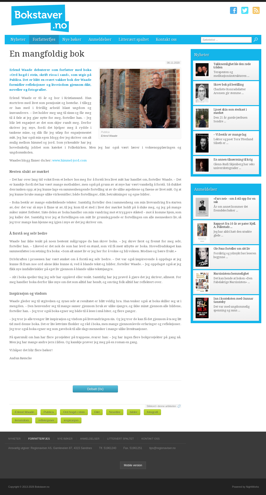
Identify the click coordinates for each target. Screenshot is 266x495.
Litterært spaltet (134, 39)
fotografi (152, 412)
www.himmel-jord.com (69, 160)
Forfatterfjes (44, 39)
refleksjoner (46, 420)
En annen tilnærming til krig (233, 159)
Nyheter (18, 39)
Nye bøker (71, 39)
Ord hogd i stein (74, 412)
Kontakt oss (166, 39)
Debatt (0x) (95, 389)
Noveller (115, 412)
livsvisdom (22, 420)
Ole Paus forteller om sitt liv (232, 248)
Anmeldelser (100, 39)
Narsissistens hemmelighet (231, 273)
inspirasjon (71, 420)
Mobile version (133, 465)
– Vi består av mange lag (230, 134)
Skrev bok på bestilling (229, 84)
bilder (133, 412)
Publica (49, 412)
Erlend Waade (24, 412)
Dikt (97, 412)
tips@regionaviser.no (162, 448)
